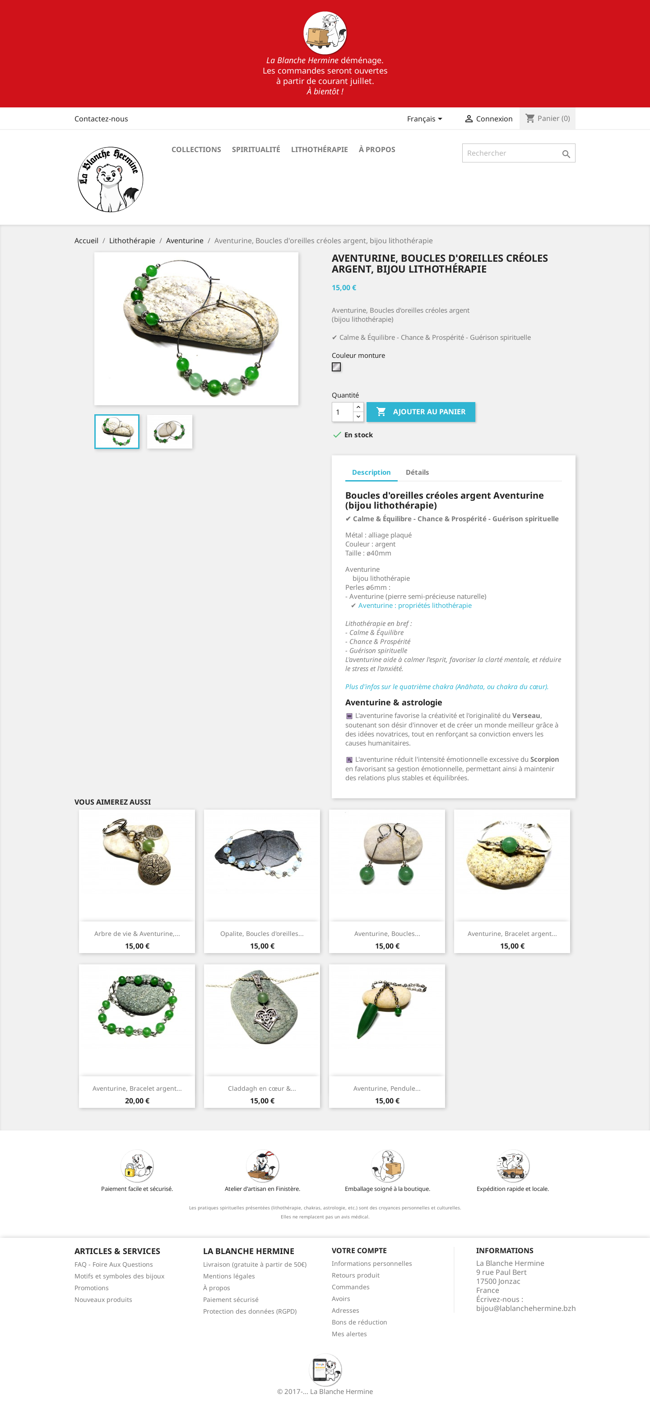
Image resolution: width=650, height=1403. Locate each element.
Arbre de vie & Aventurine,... (137, 933)
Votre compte (359, 1250)
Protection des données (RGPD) (250, 1311)
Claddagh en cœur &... (262, 1088)
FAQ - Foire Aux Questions (113, 1264)
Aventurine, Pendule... (387, 1088)
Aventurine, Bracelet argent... (512, 933)
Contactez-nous (101, 119)
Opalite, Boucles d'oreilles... (262, 933)
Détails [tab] (417, 472)
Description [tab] (371, 472)
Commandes (351, 1287)
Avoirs (341, 1298)
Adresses (345, 1310)
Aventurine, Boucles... (387, 933)
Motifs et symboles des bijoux (119, 1276)
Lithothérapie (319, 149)
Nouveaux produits (103, 1299)
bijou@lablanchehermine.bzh (526, 1308)
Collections (196, 149)
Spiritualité (256, 149)
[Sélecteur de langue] (426, 119)
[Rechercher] (519, 153)
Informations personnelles (372, 1263)
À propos (377, 149)
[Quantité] (342, 412)
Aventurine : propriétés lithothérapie (415, 605)
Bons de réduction (359, 1322)
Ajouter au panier (421, 412)
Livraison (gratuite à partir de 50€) (254, 1264)
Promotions (91, 1287)
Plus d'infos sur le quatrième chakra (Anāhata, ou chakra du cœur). (447, 686)
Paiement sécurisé (231, 1299)
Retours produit (356, 1275)
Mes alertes (349, 1333)
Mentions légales (229, 1276)
